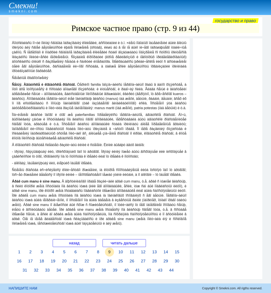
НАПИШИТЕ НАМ (23, 288)
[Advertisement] (227, 106)
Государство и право (235, 20)
